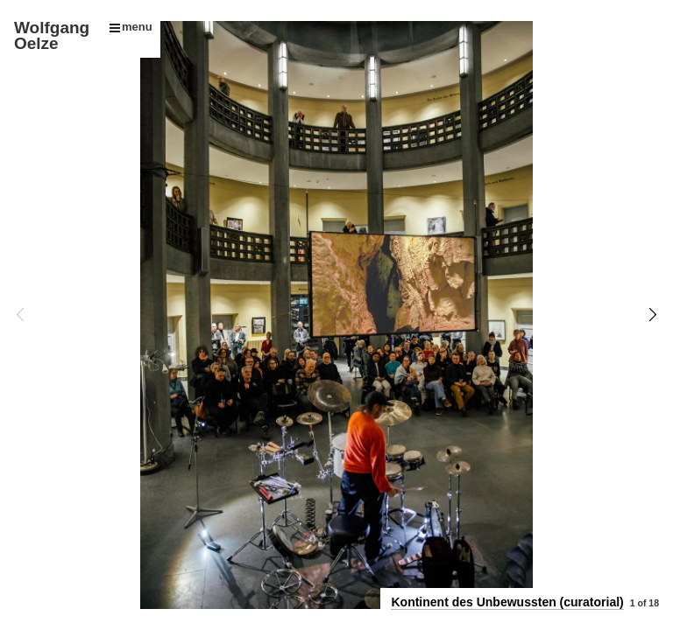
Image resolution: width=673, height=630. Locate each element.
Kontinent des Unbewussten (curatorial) (507, 602)
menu (131, 26)
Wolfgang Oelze (51, 35)
